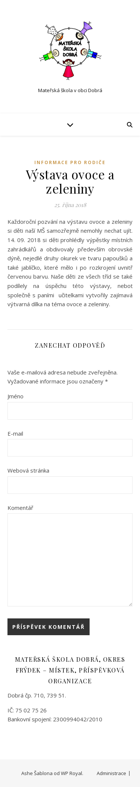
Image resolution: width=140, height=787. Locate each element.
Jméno (15, 396)
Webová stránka (28, 470)
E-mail (15, 433)
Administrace (111, 773)
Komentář (20, 507)
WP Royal (71, 773)
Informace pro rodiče (70, 162)
